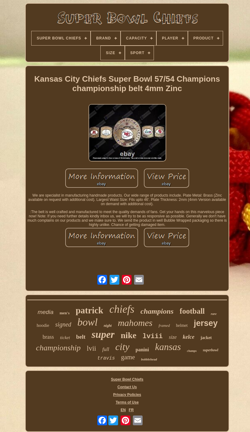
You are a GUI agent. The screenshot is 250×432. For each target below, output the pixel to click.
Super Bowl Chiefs (127, 379)
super (102, 334)
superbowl (210, 350)
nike (128, 335)
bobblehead (149, 359)
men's (65, 313)
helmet (182, 325)
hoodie (43, 325)
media (46, 312)
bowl (87, 322)
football (192, 311)
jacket (206, 337)
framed (164, 325)
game (128, 357)
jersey (206, 323)
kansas (168, 347)
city (122, 346)
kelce (188, 337)
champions (157, 311)
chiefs (121, 309)
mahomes (135, 323)
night (108, 325)
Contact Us (127, 387)
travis (106, 358)
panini (142, 349)
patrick (89, 310)
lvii (91, 348)
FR (131, 410)
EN (123, 410)
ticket (65, 337)
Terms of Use (127, 402)
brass (48, 337)
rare (214, 314)
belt (81, 337)
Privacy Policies (127, 395)
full (105, 349)
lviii (153, 336)
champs (192, 351)
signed (63, 324)
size (173, 337)
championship (58, 347)
